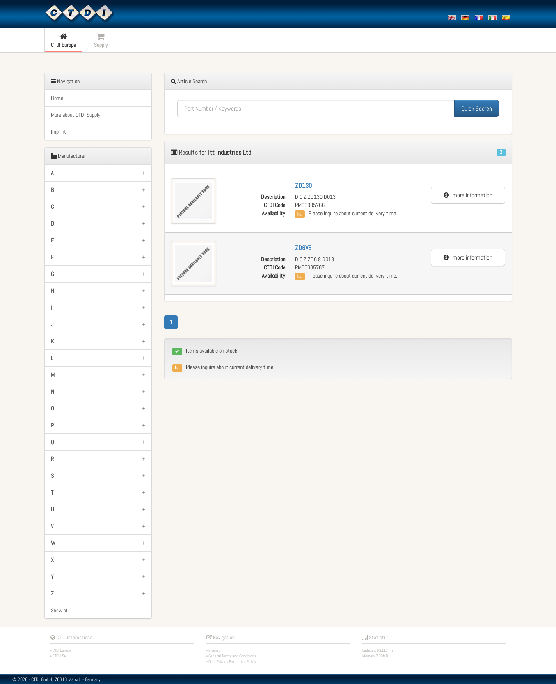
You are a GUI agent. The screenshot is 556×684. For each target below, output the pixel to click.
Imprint (58, 131)
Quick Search (476, 108)
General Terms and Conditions (232, 656)
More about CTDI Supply (76, 115)
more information (468, 195)
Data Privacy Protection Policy (232, 661)
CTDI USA (59, 656)
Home (57, 98)
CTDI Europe (62, 650)
